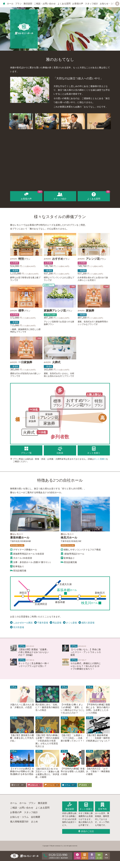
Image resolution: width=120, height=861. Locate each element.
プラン (18, 3)
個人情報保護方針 (19, 821)
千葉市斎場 (41, 622)
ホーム (13, 803)
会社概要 (35, 817)
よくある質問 (64, 3)
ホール (10, 3)
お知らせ (34, 785)
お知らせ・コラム (108, 3)
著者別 (84, 785)
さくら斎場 (70, 622)
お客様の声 (77, 3)
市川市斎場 (17, 627)
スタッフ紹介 (91, 3)
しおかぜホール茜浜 (21, 622)
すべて (18, 785)
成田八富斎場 (87, 622)
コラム (68, 785)
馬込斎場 (55, 622)
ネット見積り (100, 459)
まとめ (34, 821)
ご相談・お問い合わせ (45, 3)
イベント (52, 785)
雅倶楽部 (28, 3)
